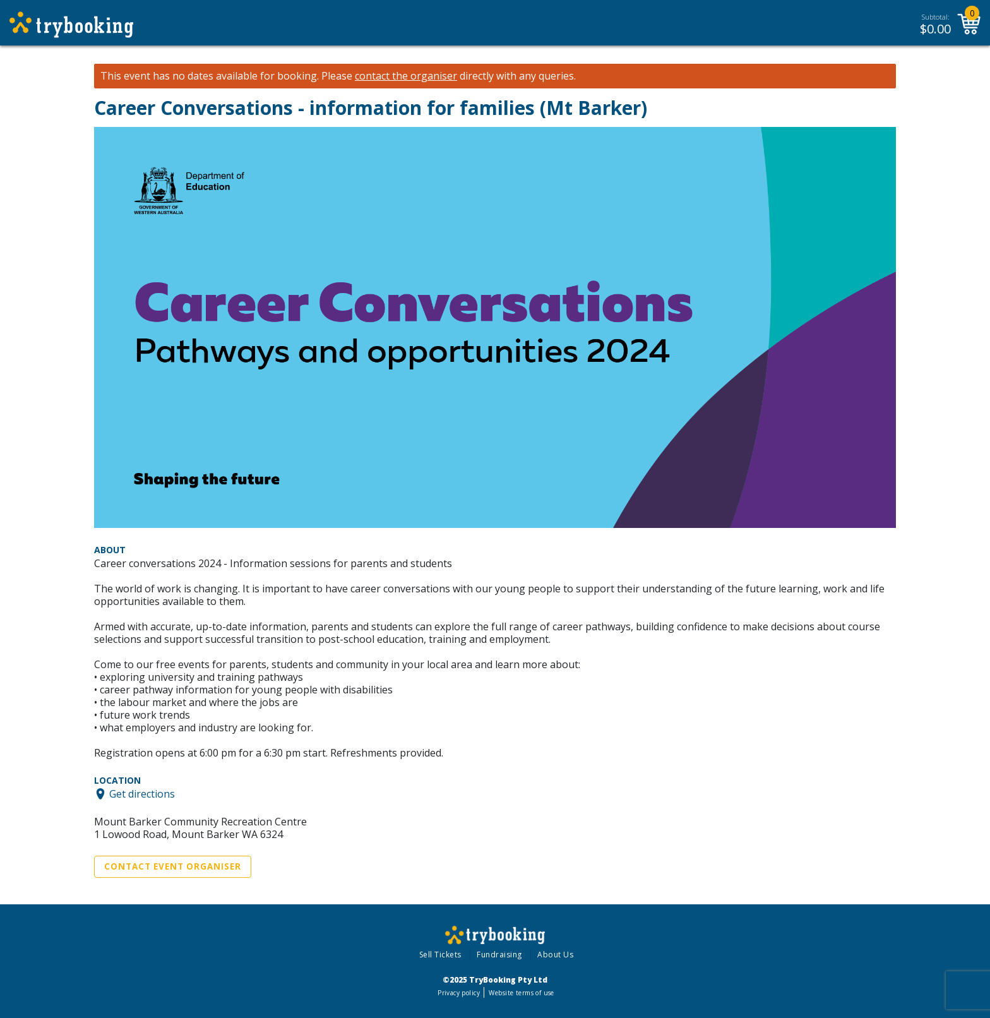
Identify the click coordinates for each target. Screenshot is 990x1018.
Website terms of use (521, 992)
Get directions (142, 794)
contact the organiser (406, 76)
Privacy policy (459, 992)
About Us (555, 954)
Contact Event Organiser (172, 866)
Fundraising (499, 954)
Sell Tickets (440, 954)
